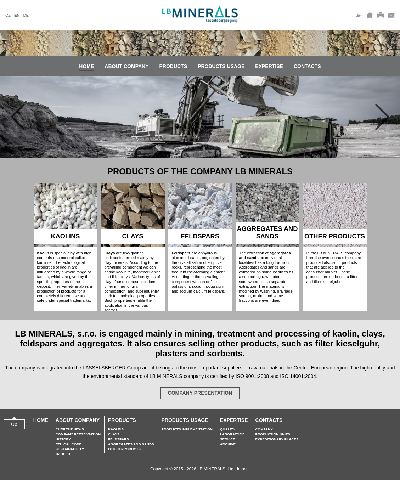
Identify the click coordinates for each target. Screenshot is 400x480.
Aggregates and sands (131, 444)
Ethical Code (68, 444)
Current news (70, 429)
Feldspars (118, 439)
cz (8, 15)
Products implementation (187, 429)
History (63, 439)
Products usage (221, 66)
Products (173, 66)
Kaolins (116, 429)
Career (63, 454)
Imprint (243, 469)
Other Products (124, 449)
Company (264, 429)
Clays (113, 434)
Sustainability (70, 449)
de (26, 15)
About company (126, 66)
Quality (227, 429)
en (17, 15)
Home (86, 66)
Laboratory (232, 434)
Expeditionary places (277, 439)
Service (227, 439)
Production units (272, 434)
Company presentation (200, 393)
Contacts (307, 66)
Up (14, 424)
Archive (228, 444)
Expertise (269, 66)
